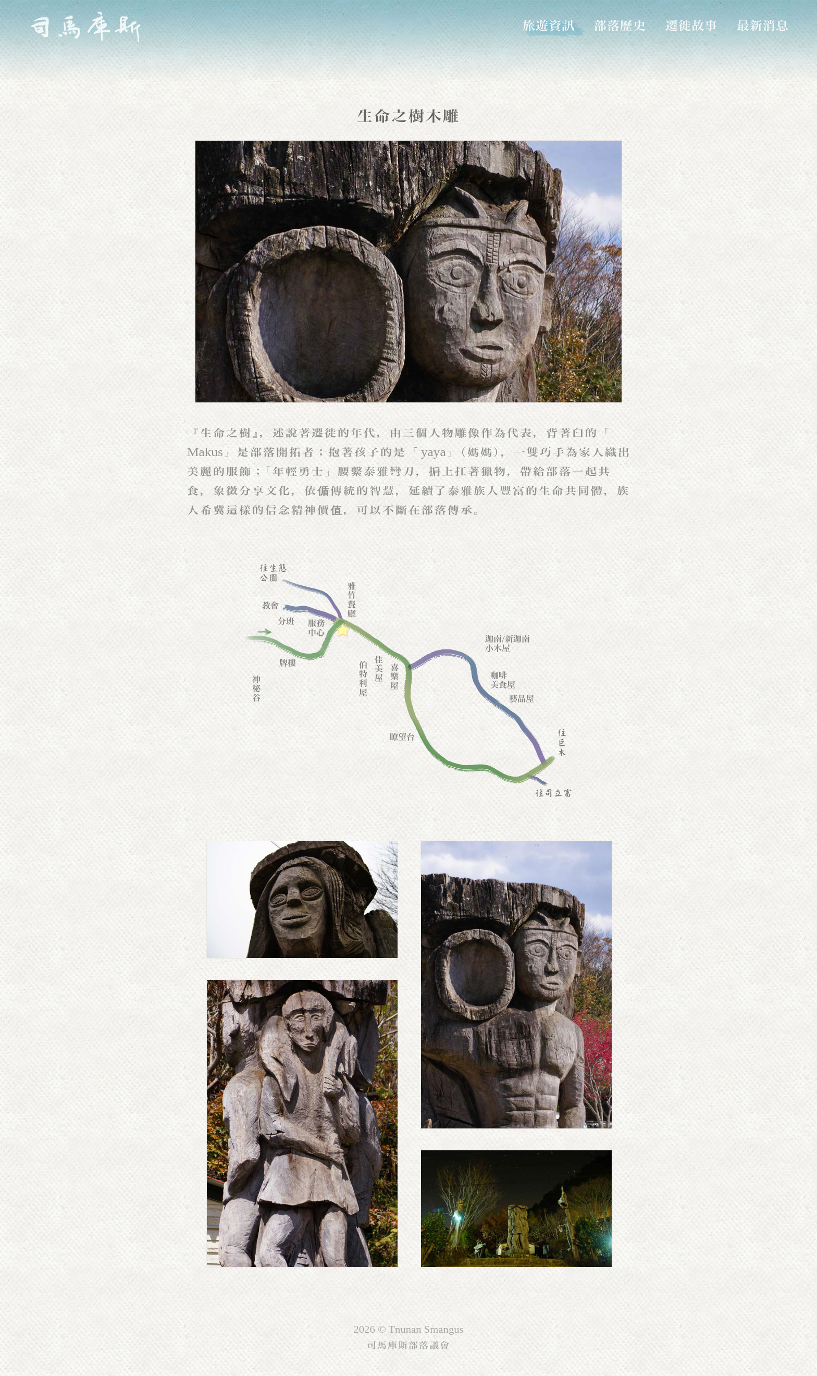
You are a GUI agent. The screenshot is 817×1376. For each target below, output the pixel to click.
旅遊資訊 (549, 25)
